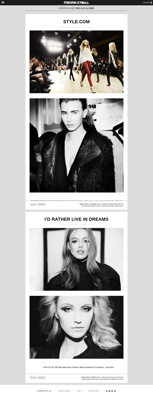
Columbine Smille (95, 204)
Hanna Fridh (86, 379)
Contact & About (64, 391)
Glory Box (119, 377)
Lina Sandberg (105, 379)
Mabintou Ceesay (117, 379)
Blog (79, 391)
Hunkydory (119, 206)
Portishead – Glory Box (104, 367)
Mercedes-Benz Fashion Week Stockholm (76, 367)
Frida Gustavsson (107, 206)
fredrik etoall (95, 206)
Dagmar (105, 204)
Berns (86, 204)
